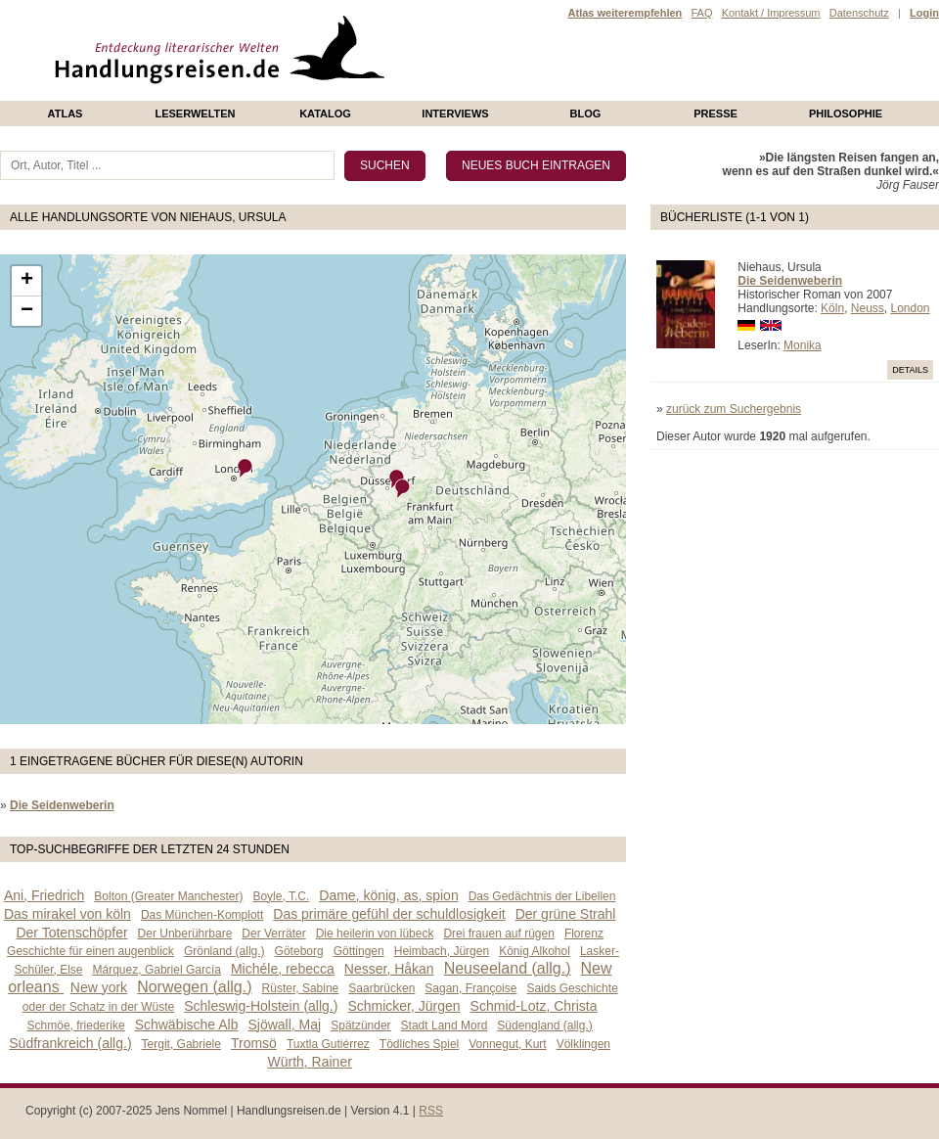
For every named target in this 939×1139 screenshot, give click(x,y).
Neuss (867, 308)
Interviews (455, 113)
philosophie (845, 113)
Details (910, 370)
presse (715, 113)
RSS (431, 1110)
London (909, 308)
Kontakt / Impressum (771, 13)
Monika (802, 345)
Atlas (65, 113)
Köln (832, 308)
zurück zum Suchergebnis (733, 409)
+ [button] (27, 281)
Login (924, 13)
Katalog (325, 113)
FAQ (701, 13)
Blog (586, 113)
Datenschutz (859, 13)
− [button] (27, 311)
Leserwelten (195, 113)
